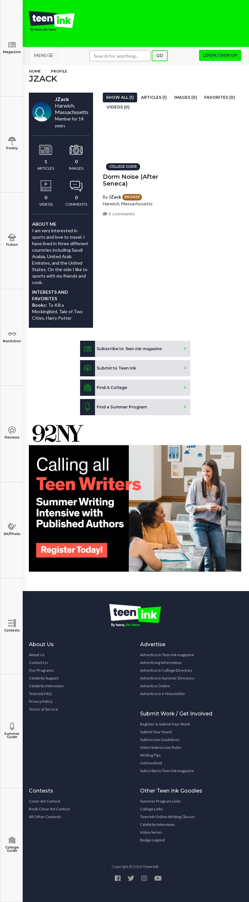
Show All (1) (120, 97)
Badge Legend (152, 840)
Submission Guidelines (160, 739)
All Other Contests (45, 816)
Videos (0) (118, 107)
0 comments (119, 213)
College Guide (12, 844)
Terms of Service (43, 709)
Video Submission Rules (161, 747)
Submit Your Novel (156, 731)
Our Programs (41, 670)
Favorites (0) (219, 97)
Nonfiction (12, 336)
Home (35, 71)
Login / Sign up (220, 55)
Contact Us (38, 662)
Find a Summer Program (113, 407)
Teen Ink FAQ (40, 693)
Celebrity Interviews (46, 685)
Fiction (12, 240)
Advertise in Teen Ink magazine (167, 654)
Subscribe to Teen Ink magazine (167, 770)
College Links (151, 808)
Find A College (103, 388)
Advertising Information (161, 662)
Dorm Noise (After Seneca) (130, 180)
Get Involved (151, 762)
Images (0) (185, 97)
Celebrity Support (44, 678)
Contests (12, 626)
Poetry (12, 143)
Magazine (12, 47)
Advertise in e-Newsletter (162, 693)
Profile (59, 71)
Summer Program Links (160, 801)
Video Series (151, 832)
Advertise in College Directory (166, 670)
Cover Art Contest (44, 801)
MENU (43, 55)
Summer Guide (12, 731)
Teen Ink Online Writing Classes (167, 816)
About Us (37, 654)
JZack (115, 197)
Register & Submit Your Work (165, 724)
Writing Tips (150, 755)
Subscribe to (120, 349)
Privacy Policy (41, 701)
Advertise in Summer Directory (167, 678)
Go (159, 55)
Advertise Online (155, 685)
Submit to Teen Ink (108, 368)
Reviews (12, 433)
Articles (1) (154, 97)
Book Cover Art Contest (49, 808)
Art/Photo (12, 529)
